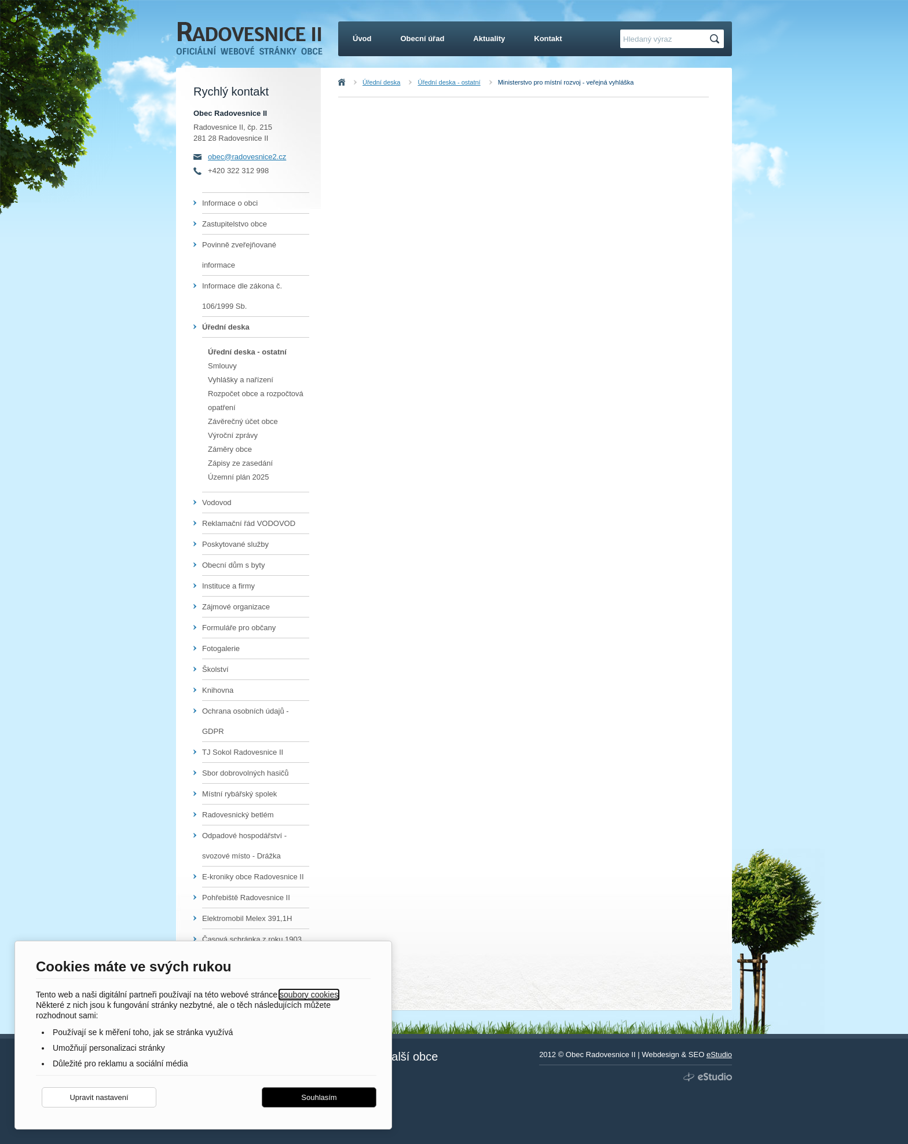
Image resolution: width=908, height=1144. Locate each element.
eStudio (719, 1054)
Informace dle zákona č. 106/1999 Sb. (242, 296)
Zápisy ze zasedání (240, 463)
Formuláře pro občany (239, 627)
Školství (215, 669)
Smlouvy (222, 365)
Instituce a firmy (228, 586)
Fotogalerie (221, 648)
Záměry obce (230, 449)
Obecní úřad (423, 38)
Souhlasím (318, 1097)
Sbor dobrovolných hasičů (245, 773)
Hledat (716, 39)
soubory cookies (309, 994)
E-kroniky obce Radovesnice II (253, 876)
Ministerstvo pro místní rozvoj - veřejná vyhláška (566, 82)
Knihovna (217, 690)
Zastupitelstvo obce (234, 224)
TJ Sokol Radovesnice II (242, 752)
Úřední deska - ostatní (449, 82)
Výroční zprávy (233, 435)
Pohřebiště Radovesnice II (246, 897)
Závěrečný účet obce (243, 421)
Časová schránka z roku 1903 (252, 939)
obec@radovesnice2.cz (247, 156)
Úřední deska (381, 82)
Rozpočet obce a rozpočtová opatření (255, 400)
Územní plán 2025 (238, 477)
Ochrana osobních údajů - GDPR (245, 721)
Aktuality (489, 38)
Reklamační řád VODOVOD (248, 523)
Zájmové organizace (236, 606)
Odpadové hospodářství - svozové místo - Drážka (244, 845)
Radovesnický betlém (238, 814)
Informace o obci (230, 203)
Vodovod (217, 502)
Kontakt (548, 38)
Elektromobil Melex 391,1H (247, 918)
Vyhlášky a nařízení (240, 379)
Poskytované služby (235, 544)
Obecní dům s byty (233, 565)
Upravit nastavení (98, 1097)
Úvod (354, 82)
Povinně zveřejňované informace (239, 254)
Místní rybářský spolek (239, 794)
